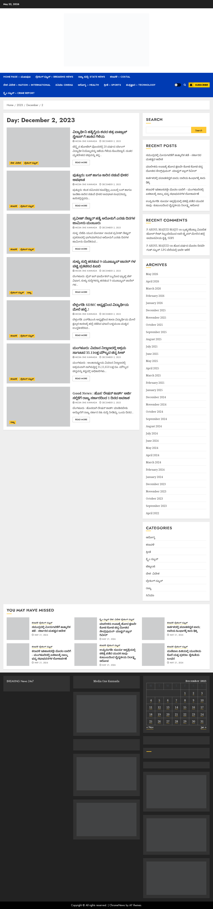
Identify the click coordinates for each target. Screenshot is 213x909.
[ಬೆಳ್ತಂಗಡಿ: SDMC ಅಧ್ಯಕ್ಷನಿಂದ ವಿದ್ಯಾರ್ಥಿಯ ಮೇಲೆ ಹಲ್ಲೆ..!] (38, 320)
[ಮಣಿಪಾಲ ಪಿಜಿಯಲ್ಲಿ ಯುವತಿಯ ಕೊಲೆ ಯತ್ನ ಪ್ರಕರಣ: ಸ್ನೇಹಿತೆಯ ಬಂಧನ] (153, 654)
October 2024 (154, 411)
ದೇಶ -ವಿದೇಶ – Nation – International (26, 85)
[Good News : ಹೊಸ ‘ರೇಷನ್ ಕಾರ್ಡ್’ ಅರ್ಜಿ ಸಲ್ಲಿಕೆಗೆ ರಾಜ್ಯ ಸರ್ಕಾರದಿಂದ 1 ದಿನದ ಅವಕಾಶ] (38, 407)
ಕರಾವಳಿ (13, 206)
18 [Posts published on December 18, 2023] (150, 714)
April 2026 (152, 281)
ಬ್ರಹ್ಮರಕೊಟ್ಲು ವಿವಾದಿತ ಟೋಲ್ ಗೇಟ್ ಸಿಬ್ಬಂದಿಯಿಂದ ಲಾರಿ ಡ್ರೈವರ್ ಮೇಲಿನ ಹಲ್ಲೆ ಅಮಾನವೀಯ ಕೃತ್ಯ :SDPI (176, 234)
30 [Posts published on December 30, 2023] (193, 721)
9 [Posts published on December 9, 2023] (193, 700)
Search (154, 119)
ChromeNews (117, 905)
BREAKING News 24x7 (20, 681)
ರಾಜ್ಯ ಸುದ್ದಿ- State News (91, 76)
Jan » (203, 727)
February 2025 (155, 383)
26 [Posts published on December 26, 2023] (159, 721)
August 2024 (154, 426)
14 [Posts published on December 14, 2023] (176, 707)
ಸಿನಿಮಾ (150, 595)
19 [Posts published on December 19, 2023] (159, 714)
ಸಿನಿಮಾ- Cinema (64, 85)
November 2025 (156, 317)
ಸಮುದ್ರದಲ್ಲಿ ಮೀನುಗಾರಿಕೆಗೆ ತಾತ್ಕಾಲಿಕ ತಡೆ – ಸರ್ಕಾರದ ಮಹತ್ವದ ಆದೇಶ (51, 628)
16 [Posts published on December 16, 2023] (193, 707)
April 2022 (152, 513)
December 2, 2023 (111, 141)
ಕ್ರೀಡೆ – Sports (112, 85)
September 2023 (156, 506)
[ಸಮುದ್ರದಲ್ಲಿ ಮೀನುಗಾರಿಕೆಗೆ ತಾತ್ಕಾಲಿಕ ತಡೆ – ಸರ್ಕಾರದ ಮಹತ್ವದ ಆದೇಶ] (18, 628)
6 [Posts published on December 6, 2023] (168, 700)
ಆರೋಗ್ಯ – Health (88, 85)
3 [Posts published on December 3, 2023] (202, 693)
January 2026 (154, 303)
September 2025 (156, 332)
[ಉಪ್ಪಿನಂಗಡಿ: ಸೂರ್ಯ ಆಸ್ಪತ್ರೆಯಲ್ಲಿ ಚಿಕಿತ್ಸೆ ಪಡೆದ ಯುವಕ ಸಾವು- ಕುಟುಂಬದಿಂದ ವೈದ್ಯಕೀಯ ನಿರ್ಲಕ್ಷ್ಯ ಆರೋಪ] (85, 654)
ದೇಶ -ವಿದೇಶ (15, 163)
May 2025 (152, 361)
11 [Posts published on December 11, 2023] (150, 707)
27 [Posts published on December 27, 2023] (167, 721)
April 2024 (152, 455)
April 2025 (152, 368)
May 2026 (152, 274)
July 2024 (152, 433)
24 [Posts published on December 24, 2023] (202, 714)
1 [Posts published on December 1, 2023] (185, 693)
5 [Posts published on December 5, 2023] (159, 700)
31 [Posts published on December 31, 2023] (202, 721)
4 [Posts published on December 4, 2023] (151, 700)
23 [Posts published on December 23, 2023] (193, 714)
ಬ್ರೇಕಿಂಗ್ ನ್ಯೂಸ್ (30, 163)
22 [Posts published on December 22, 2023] (184, 714)
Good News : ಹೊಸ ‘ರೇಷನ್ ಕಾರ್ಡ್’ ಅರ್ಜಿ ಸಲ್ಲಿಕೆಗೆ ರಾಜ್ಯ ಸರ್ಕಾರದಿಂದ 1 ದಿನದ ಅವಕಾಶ (102, 395)
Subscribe (198, 84)
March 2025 (153, 375)
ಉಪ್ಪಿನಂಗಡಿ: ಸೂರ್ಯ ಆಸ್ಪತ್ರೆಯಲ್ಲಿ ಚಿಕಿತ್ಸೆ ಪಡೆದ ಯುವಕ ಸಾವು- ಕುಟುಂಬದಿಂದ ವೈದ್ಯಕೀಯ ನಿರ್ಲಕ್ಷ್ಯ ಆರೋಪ (117, 655)
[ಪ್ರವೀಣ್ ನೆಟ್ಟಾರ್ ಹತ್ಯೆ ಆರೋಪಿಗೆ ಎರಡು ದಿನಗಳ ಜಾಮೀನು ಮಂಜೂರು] (38, 234)
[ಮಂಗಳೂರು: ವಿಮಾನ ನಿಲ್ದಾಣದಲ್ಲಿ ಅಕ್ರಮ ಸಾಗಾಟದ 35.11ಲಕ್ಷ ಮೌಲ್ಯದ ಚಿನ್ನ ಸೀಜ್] (38, 363)
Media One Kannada (86, 141)
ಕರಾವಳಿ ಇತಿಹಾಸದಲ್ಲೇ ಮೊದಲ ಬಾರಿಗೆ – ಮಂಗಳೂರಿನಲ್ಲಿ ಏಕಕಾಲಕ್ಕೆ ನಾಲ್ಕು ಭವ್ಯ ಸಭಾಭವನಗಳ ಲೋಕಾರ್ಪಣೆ (51, 654)
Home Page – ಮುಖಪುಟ (16, 76)
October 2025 (154, 325)
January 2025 (154, 390)
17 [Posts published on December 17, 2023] (202, 707)
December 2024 (156, 397)
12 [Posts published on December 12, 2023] (159, 707)
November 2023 (156, 491)
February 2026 (155, 296)
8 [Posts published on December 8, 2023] (185, 700)
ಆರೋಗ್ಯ (150, 537)
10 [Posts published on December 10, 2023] (202, 700)
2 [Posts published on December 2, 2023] (193, 693)
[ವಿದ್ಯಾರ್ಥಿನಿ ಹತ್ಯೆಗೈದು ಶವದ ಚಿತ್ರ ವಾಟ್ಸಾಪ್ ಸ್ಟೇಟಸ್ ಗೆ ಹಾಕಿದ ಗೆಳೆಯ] (38, 147)
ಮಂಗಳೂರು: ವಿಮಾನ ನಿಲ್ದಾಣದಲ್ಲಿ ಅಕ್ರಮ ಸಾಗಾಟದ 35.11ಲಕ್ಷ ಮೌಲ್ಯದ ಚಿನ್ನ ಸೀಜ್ (99, 350)
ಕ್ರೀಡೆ (148, 552)
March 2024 (153, 462)
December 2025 (156, 310)
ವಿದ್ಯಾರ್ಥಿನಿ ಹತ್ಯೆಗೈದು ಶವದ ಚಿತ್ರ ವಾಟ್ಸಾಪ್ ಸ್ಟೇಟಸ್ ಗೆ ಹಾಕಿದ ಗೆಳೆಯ (100, 134)
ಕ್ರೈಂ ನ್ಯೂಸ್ (152, 559)
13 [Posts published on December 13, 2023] (167, 707)
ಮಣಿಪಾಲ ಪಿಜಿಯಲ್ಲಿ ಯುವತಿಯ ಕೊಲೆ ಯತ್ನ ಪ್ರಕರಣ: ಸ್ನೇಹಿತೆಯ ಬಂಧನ (184, 654)
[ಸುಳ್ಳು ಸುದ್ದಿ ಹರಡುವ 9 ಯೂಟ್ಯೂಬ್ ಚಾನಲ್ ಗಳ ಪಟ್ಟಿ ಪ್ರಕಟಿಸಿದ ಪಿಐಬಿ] (38, 277)
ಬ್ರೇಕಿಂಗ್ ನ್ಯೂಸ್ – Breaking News (54, 76)
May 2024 (152, 448)
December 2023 (156, 484)
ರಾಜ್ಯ (29, 292)
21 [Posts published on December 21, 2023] (176, 714)
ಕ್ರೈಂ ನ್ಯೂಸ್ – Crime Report (19, 93)
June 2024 (152, 441)
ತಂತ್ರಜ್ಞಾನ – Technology (140, 85)
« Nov (149, 727)
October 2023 (154, 498)
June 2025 (152, 354)
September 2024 (156, 419)
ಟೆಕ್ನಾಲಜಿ (150, 566)
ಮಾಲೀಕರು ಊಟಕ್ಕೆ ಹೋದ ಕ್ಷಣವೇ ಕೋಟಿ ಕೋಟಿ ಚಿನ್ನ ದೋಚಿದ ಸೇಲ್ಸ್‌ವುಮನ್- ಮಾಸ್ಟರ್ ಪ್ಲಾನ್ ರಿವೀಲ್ (118, 629)
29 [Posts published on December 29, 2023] (184, 721)
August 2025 (154, 339)
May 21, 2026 (41, 635)
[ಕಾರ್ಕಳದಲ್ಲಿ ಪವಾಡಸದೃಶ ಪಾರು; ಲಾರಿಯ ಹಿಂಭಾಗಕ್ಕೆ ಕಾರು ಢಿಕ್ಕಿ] (153, 628)
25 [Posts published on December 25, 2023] (150, 721)
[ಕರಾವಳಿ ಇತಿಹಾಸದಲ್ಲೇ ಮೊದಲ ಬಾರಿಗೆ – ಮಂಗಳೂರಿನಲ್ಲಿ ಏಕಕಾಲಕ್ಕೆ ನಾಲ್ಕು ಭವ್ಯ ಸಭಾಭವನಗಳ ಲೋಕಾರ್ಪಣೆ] (18, 654)
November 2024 (156, 404)
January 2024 (154, 477)
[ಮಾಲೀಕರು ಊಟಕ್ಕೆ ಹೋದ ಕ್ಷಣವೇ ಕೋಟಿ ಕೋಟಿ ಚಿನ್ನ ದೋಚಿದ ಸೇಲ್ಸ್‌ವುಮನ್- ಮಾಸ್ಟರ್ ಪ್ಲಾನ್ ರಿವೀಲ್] (85, 628)
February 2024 (155, 469)
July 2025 (152, 346)
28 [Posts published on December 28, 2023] (176, 721)
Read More (81, 162)
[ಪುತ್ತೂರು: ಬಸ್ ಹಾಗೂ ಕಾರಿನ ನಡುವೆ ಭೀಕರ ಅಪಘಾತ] (38, 191)
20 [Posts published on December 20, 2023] (167, 714)
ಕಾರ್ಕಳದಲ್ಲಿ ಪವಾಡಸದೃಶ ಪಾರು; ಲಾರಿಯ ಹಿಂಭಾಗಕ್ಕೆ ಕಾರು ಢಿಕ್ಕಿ (183, 628)
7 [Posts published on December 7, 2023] (176, 700)
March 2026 (153, 288)
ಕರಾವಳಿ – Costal (120, 76)
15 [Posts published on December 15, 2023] (184, 707)
